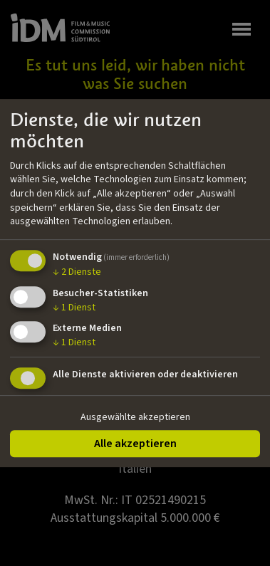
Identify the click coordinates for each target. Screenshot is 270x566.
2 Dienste (77, 272)
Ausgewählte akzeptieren (135, 417)
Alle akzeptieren (135, 443)
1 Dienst (74, 307)
